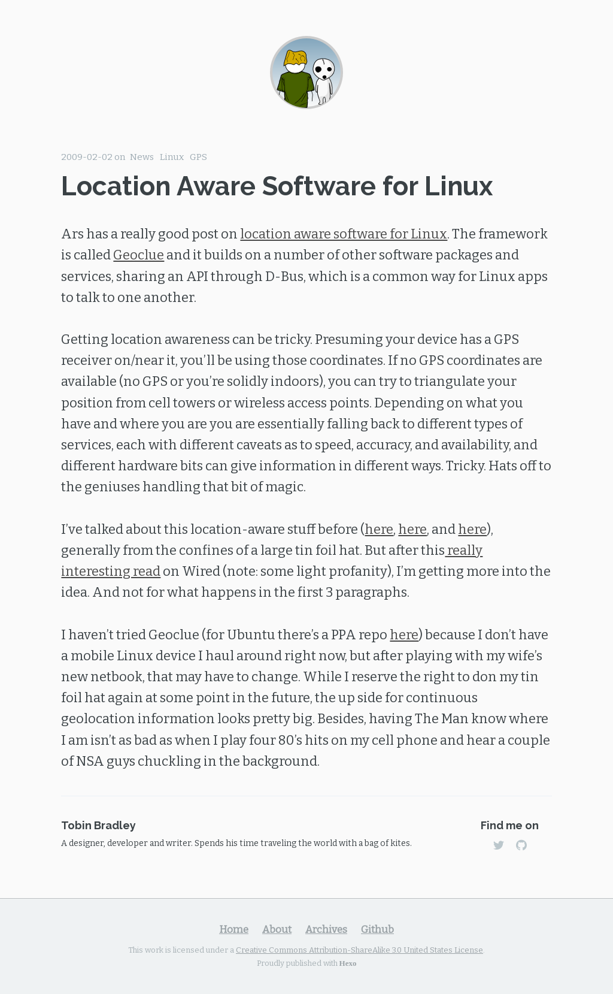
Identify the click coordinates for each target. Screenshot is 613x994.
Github (377, 929)
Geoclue (138, 255)
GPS (198, 157)
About (277, 929)
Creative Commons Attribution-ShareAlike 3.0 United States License (359, 949)
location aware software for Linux (343, 234)
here (379, 529)
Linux (172, 157)
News (142, 157)
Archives (326, 929)
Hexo (348, 962)
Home (233, 929)
